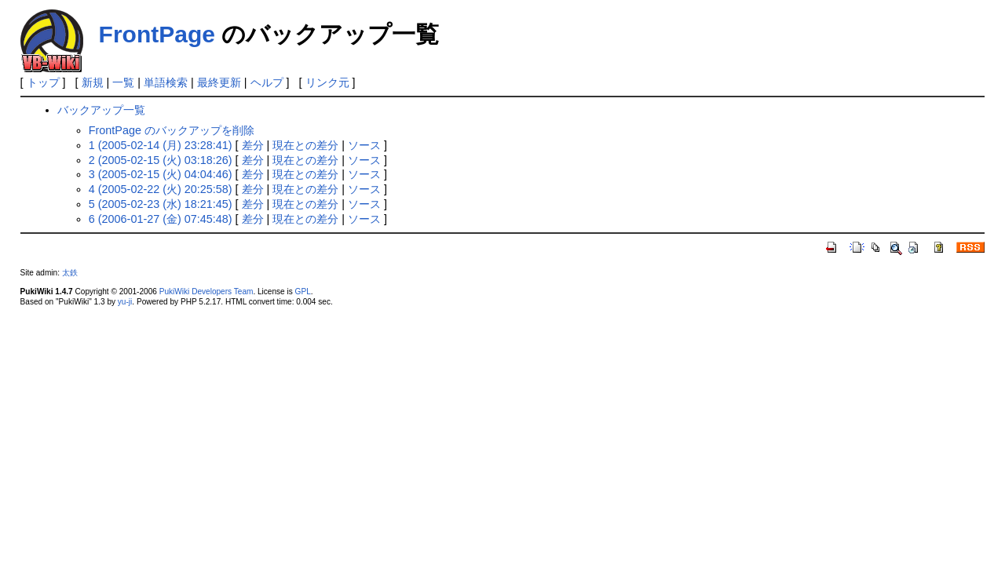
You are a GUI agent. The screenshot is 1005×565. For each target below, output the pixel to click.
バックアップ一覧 (101, 110)
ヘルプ (266, 82)
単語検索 (166, 82)
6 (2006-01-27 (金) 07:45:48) (160, 219)
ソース (364, 145)
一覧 (123, 82)
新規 (93, 82)
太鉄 (70, 272)
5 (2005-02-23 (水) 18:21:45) (160, 204)
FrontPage (157, 34)
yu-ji (125, 301)
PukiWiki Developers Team (206, 291)
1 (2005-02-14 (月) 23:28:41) (160, 145)
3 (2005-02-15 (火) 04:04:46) (160, 174)
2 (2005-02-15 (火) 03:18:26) (160, 160)
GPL (303, 291)
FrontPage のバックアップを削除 (171, 130)
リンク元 (327, 82)
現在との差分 (305, 145)
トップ (43, 82)
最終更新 (219, 82)
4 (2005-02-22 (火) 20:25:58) (160, 189)
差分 (253, 145)
